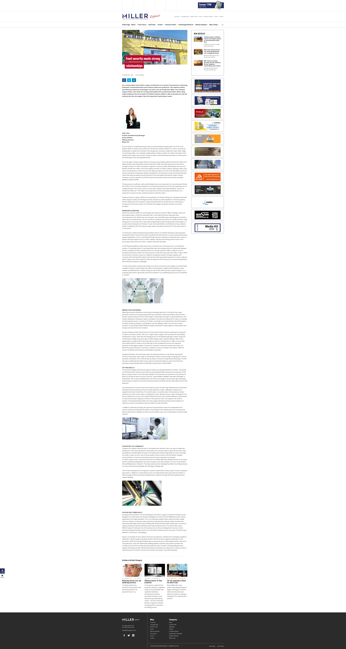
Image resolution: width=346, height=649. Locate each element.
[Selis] (207, 138)
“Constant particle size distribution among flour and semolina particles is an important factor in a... (131, 588)
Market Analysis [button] (201, 25)
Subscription (153, 633)
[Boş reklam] (207, 100)
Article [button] (160, 25)
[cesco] (207, 164)
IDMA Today (172, 638)
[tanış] (207, 189)
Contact (221, 16)
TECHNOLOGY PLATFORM (175, 633)
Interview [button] (151, 25)
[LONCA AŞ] (207, 215)
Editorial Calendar (208, 16)
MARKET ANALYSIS (174, 636)
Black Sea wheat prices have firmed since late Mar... (211, 56)
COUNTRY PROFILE (174, 631)
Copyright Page (185, 16)
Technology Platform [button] (185, 25)
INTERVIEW (172, 627)
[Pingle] (207, 126)
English (127, 5)
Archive (216, 16)
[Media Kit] (207, 227)
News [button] (133, 25)
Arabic (149, 5)
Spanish (138, 5)
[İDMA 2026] (207, 85)
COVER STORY (172, 624)
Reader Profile (194, 16)
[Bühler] (207, 151)
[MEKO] (207, 202)
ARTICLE (171, 629)
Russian (160, 5)
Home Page (126, 25)
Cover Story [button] (142, 25)
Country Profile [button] (170, 25)
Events (200, 16)
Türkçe (171, 5)
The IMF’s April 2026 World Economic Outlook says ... (210, 69)
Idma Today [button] (213, 25)
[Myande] (207, 177)
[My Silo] (207, 113)
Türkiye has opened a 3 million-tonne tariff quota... (212, 45)
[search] (222, 24)
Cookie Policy (220, 646)
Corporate (177, 16)
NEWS (170, 622)
